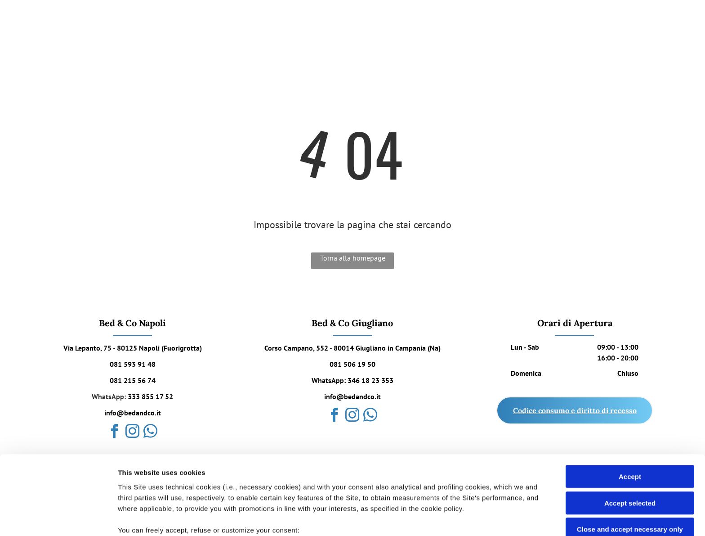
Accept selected (630, 430)
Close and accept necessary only (630, 457)
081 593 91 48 (133, 364)
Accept (630, 404)
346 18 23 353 (370, 380)
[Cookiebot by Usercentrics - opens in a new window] (58, 518)
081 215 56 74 (133, 380)
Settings (457, 518)
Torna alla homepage (352, 257)
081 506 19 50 (352, 364)
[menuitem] (309, 22)
